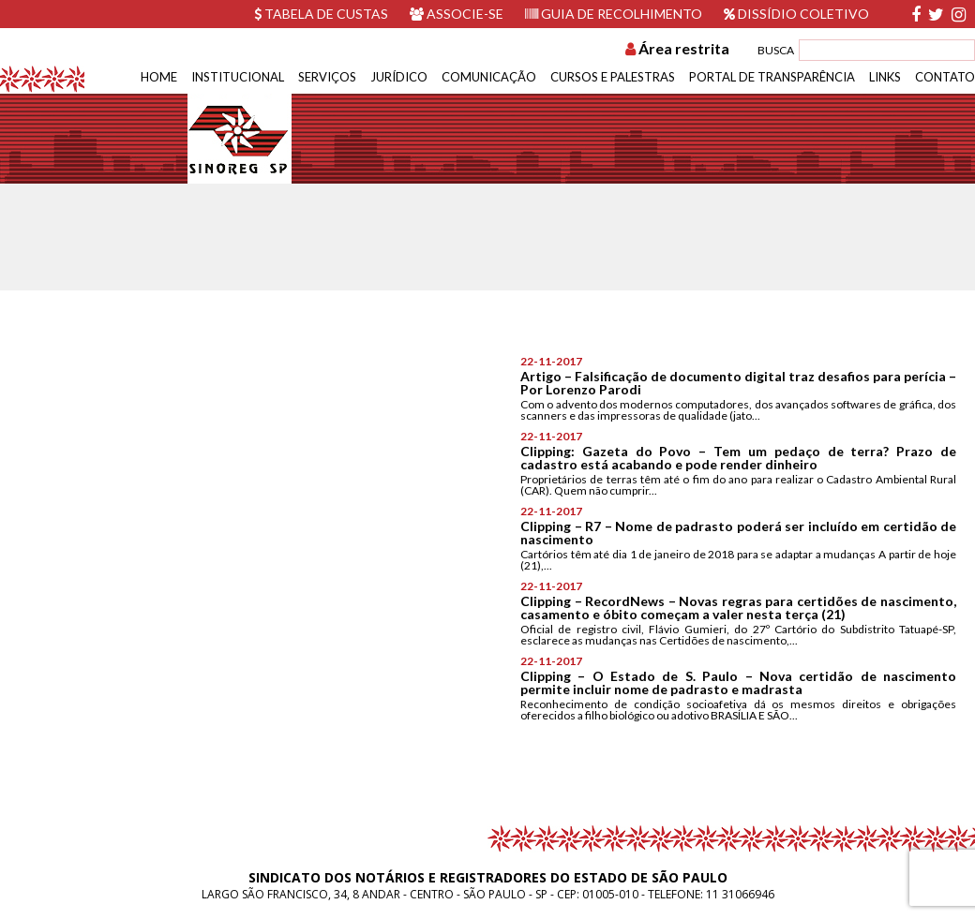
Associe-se (456, 14)
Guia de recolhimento (613, 14)
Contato (945, 76)
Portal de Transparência (772, 76)
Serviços (327, 76)
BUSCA (776, 50)
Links (885, 76)
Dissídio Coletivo (796, 14)
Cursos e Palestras (612, 76)
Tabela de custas (321, 14)
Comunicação (489, 76)
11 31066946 (740, 894)
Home (159, 76)
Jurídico (399, 76)
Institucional (237, 76)
